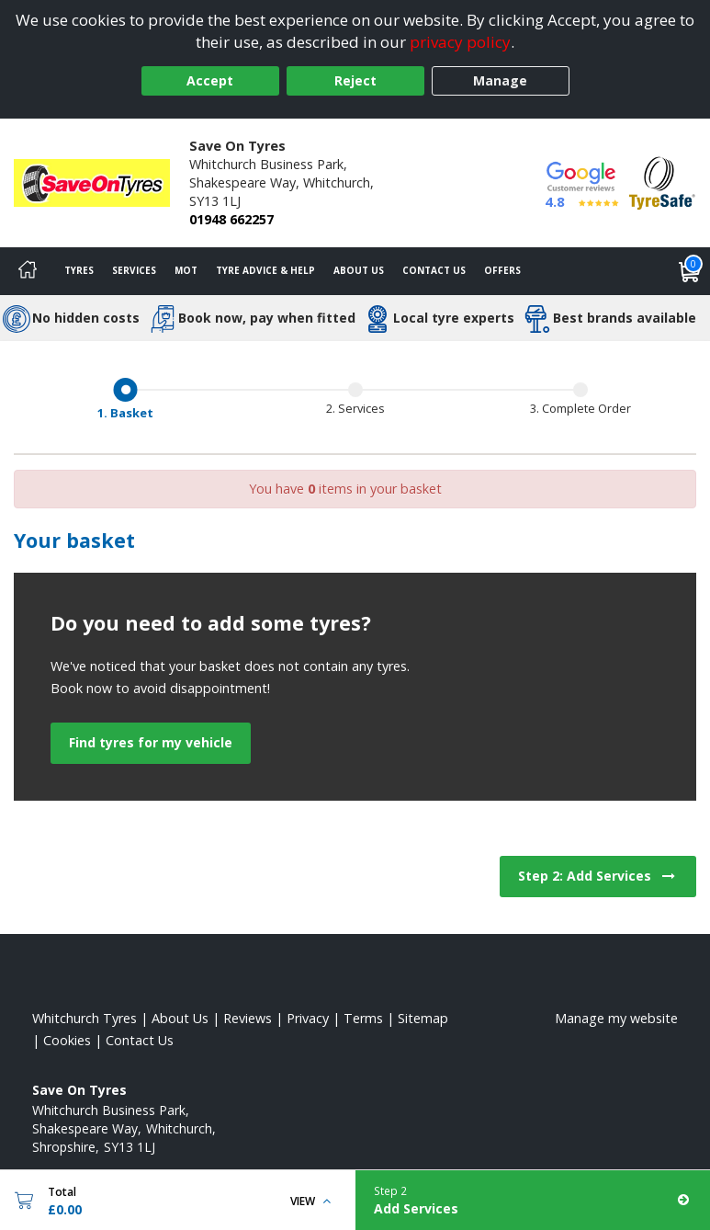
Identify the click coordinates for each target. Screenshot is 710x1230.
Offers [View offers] (502, 270)
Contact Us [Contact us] (434, 270)
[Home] (27, 271)
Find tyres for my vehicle (150, 742)
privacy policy (460, 41)
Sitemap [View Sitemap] (423, 1018)
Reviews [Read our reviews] (247, 1018)
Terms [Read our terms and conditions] (363, 1018)
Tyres (79, 270)
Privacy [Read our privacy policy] (308, 1018)
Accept (209, 80)
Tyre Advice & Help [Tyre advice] (265, 270)
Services (134, 270)
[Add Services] (533, 1200)
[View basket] (690, 271)
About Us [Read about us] (180, 1018)
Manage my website (616, 1018)
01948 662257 (231, 219)
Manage (500, 80)
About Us (358, 270)
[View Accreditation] (662, 181)
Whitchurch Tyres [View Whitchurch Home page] (84, 1018)
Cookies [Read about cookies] (67, 1040)
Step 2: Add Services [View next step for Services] (598, 875)
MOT (186, 270)
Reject (355, 80)
